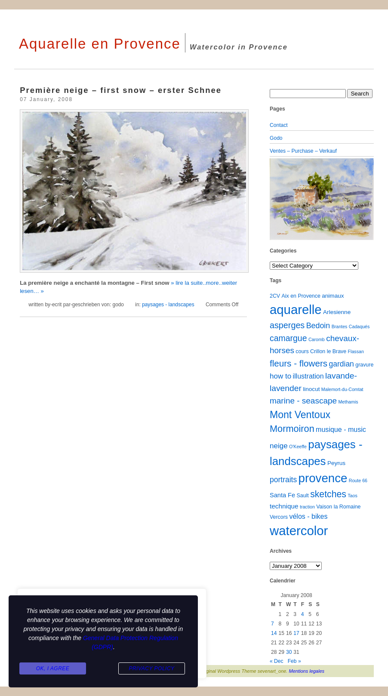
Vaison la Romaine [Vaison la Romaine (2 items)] (338, 507)
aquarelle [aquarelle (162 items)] (296, 309)
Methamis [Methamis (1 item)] (348, 401)
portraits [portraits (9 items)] (283, 479)
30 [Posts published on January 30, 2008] (289, 652)
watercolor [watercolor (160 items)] (299, 531)
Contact (279, 125)
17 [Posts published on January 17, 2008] (296, 633)
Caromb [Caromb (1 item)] (316, 339)
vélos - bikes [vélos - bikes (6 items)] (308, 516)
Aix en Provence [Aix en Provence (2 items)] (301, 296)
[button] (277, 199)
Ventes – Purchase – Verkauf (303, 151)
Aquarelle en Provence (100, 44)
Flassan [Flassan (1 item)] (356, 351)
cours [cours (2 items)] (302, 351)
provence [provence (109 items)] (323, 478)
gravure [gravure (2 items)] (364, 365)
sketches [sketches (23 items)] (328, 494)
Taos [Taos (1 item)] (352, 495)
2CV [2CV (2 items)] (275, 296)
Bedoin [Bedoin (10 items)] (318, 325)
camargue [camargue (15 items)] (288, 338)
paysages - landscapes (168, 305)
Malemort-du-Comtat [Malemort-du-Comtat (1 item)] (342, 389)
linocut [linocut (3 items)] (311, 389)
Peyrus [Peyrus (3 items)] (336, 463)
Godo (276, 138)
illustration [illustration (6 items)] (308, 376)
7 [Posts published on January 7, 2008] (272, 624)
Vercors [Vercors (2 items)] (279, 517)
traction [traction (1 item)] (307, 506)
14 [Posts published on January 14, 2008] (274, 633)
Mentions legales (307, 671)
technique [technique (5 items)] (284, 506)
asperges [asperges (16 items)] (287, 325)
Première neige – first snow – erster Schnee (121, 90)
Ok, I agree (53, 668)
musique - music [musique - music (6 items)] (341, 429)
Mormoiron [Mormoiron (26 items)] (292, 428)
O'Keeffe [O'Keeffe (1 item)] (298, 446)
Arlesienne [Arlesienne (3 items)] (337, 312)
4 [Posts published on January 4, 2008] (302, 614)
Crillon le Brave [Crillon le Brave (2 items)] (328, 351)
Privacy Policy (151, 668)
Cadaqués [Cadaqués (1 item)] (359, 326)
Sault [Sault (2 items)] (302, 496)
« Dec (276, 661)
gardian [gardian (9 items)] (341, 364)
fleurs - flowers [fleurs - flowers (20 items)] (298, 363)
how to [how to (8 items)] (280, 376)
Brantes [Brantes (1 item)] (340, 326)
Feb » (294, 661)
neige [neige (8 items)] (279, 446)
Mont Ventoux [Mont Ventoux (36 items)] (300, 414)
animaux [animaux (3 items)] (333, 296)
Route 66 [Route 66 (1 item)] (358, 480)
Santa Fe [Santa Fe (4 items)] (282, 495)
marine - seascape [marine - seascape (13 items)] (303, 400)
